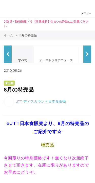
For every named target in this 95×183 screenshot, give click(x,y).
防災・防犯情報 (15, 21)
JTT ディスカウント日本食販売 (41, 101)
